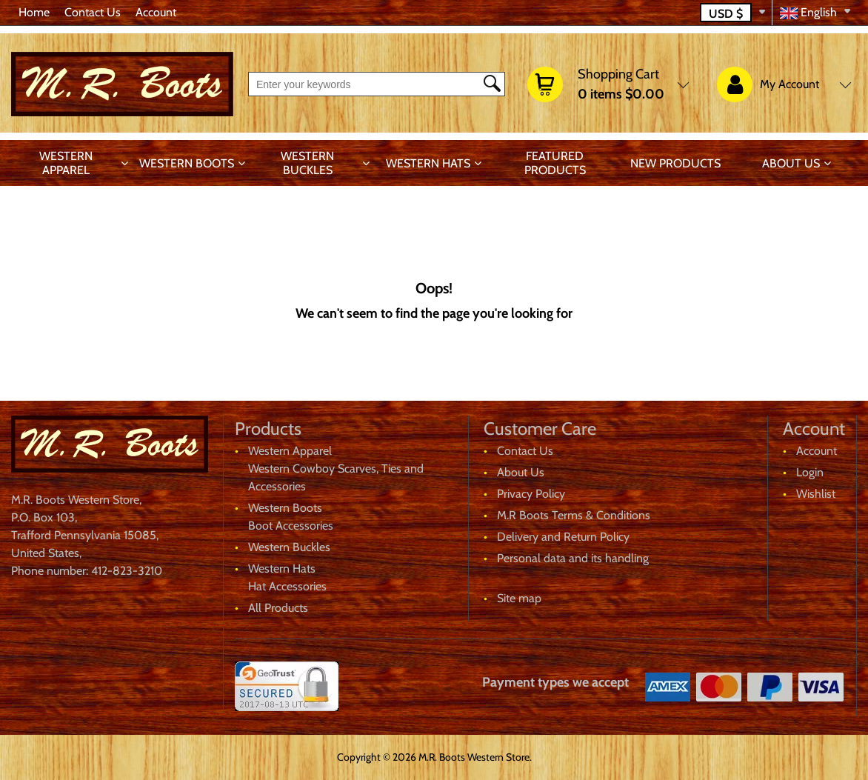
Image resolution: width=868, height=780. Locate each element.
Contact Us (92, 12)
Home (34, 12)
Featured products (555, 163)
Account (156, 12)
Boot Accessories (290, 526)
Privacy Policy (531, 494)
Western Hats (428, 163)
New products (675, 163)
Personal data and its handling (573, 558)
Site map (519, 598)
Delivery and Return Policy (563, 537)
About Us (791, 163)
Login (810, 472)
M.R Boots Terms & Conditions (573, 515)
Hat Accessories (287, 586)
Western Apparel (66, 163)
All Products (278, 608)
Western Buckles (307, 163)
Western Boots (186, 163)
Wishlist (815, 494)
